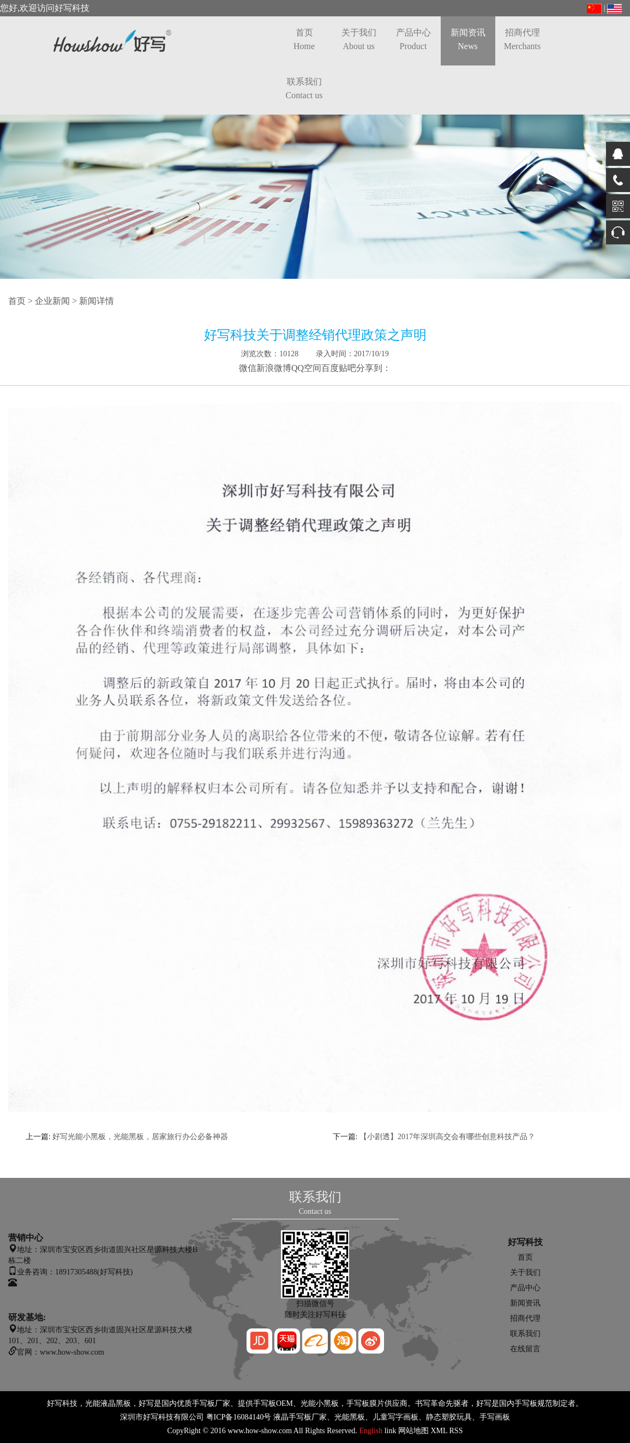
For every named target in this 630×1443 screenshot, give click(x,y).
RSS (456, 1431)
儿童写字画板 (395, 1417)
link (391, 1431)
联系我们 (304, 88)
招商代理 (522, 39)
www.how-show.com (259, 1431)
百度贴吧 (338, 368)
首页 (304, 39)
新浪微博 (273, 368)
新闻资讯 (468, 39)
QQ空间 (306, 368)
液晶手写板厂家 (300, 1417)
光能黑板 (349, 1417)
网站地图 (413, 1431)
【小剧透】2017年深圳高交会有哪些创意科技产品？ (447, 1137)
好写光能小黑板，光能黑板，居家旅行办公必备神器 (140, 1137)
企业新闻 (52, 301)
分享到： (373, 368)
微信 (247, 368)
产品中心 (413, 39)
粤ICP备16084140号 (239, 1417)
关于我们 (358, 39)
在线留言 (525, 1349)
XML (438, 1431)
